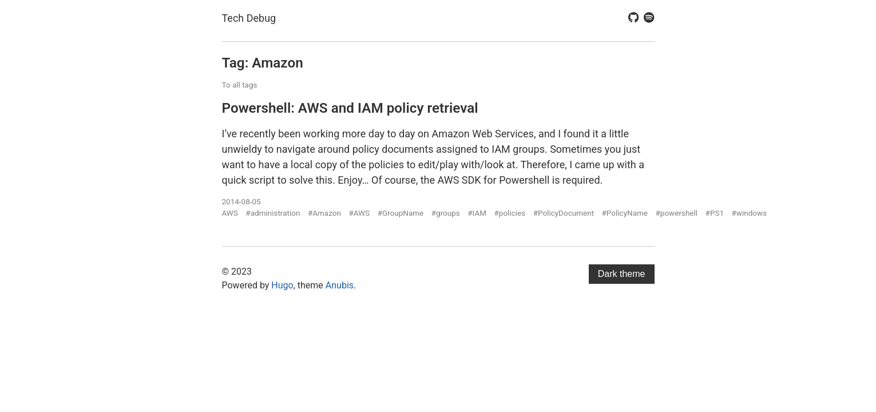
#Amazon (324, 212)
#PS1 (714, 212)
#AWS (359, 212)
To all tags (239, 84)
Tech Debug (249, 18)
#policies (510, 212)
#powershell (677, 212)
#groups (445, 212)
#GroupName (401, 212)
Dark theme (621, 274)
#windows (749, 212)
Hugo (282, 285)
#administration (272, 212)
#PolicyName (625, 212)
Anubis (340, 285)
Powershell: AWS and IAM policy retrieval (350, 108)
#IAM (476, 212)
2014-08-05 (241, 201)
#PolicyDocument (563, 212)
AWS (230, 212)
